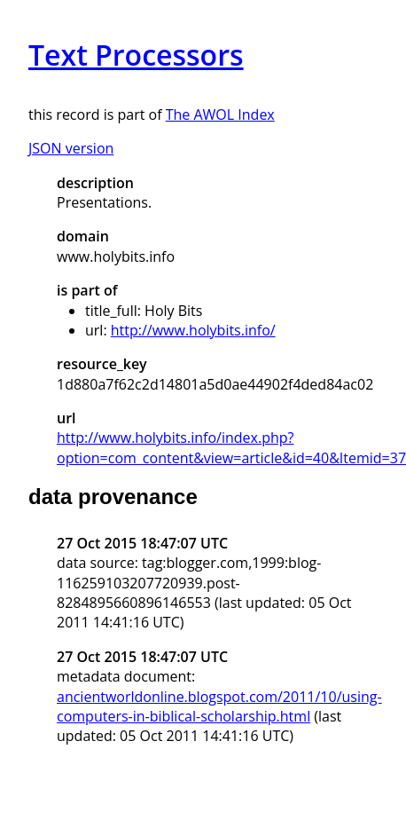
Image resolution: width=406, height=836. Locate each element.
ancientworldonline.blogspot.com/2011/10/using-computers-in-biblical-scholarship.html (219, 706)
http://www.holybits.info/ (193, 330)
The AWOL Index (220, 114)
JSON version (70, 148)
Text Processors (136, 54)
